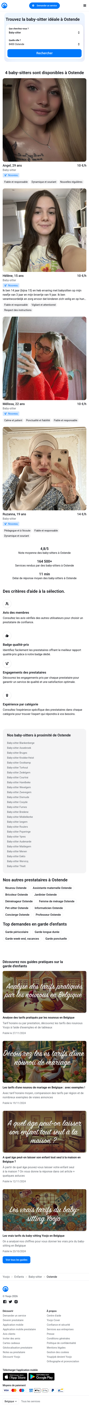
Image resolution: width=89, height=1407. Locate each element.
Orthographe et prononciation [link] (63, 1361)
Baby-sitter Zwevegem (19, 792)
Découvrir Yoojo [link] (11, 1356)
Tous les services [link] (30, 1401)
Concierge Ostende (17, 914)
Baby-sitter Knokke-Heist (20, 757)
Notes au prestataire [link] (14, 1352)
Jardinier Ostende (45, 894)
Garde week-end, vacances (22, 938)
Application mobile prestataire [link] (19, 1329)
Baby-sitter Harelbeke (19, 782)
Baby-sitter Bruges (17, 752)
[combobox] (44, 31)
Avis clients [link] (9, 1334)
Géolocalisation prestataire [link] (17, 1347)
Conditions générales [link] (58, 1338)
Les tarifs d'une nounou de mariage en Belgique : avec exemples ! (44, 1087)
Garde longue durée (47, 932)
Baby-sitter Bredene (17, 812)
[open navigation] (85, 5)
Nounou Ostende (15, 888)
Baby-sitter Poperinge (19, 831)
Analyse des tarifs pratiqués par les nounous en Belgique (39, 1017)
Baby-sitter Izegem (17, 821)
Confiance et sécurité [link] (58, 1324)
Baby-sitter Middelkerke (20, 816)
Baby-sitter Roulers (17, 826)
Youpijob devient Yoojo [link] (59, 1356)
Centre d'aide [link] (54, 1315)
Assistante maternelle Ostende (52, 888)
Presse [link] (50, 1334)
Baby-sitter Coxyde (17, 802)
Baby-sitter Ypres (16, 836)
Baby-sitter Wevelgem (19, 787)
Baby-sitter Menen (17, 851)
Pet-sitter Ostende (16, 908)
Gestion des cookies (58, 1352)
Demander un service (44, 5)
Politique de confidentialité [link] (61, 1343)
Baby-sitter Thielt (16, 866)
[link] (4, 5)
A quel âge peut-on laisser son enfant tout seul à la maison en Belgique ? (42, 1159)
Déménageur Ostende (19, 901)
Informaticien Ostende (49, 908)
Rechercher (44, 53)
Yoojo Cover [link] (53, 1320)
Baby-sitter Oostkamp (19, 762)
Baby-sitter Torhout (17, 767)
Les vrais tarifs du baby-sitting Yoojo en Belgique (33, 1235)
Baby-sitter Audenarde (19, 841)
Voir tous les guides (16, 1259)
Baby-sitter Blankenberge (20, 743)
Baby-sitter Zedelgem (18, 772)
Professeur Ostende (48, 914)
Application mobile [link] (13, 1324)
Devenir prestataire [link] (13, 1320)
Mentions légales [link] (56, 1347)
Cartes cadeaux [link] (11, 1343)
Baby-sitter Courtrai (17, 777)
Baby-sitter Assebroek (19, 747)
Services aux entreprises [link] (60, 1329)
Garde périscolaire (16, 932)
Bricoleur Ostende (16, 894)
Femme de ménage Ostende (57, 901)
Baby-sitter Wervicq (17, 861)
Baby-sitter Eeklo (16, 856)
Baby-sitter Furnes (17, 807)
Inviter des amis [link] (11, 1338)
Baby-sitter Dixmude (18, 797)
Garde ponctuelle (56, 938)
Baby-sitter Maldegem (19, 846)
